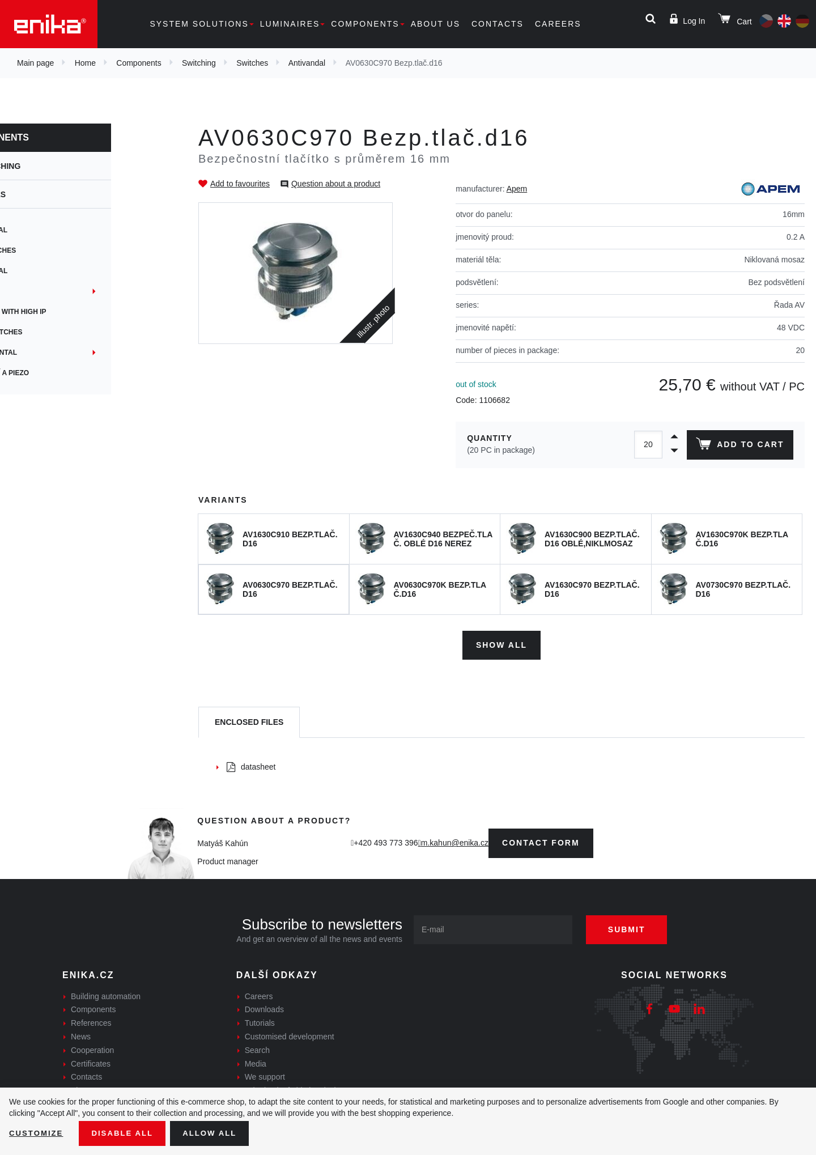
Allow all (216, 1132)
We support (265, 1075)
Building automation (106, 994)
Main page (35, 62)
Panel (34, 291)
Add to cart (739, 446)
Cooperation (92, 1047)
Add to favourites (240, 183)
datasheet (251, 764)
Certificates (90, 1061)
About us (435, 23)
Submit (633, 927)
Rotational (44, 230)
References (91, 1021)
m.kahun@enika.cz (454, 841)
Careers (558, 23)
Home (85, 62)
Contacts (497, 23)
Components (365, 23)
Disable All (126, 1132)
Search (257, 1047)
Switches (252, 62)
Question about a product (335, 183)
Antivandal (306, 62)
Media (255, 1061)
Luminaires (290, 23)
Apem (517, 188)
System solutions (199, 23)
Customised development (289, 1034)
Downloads (264, 1007)
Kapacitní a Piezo (55, 373)
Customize (37, 1132)
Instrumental (49, 352)
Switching (199, 62)
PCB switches (49, 250)
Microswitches (52, 332)
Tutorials (260, 1021)
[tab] (249, 720)
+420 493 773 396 (386, 841)
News (81, 1034)
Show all (501, 642)
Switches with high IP (64, 312)
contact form (541, 841)
